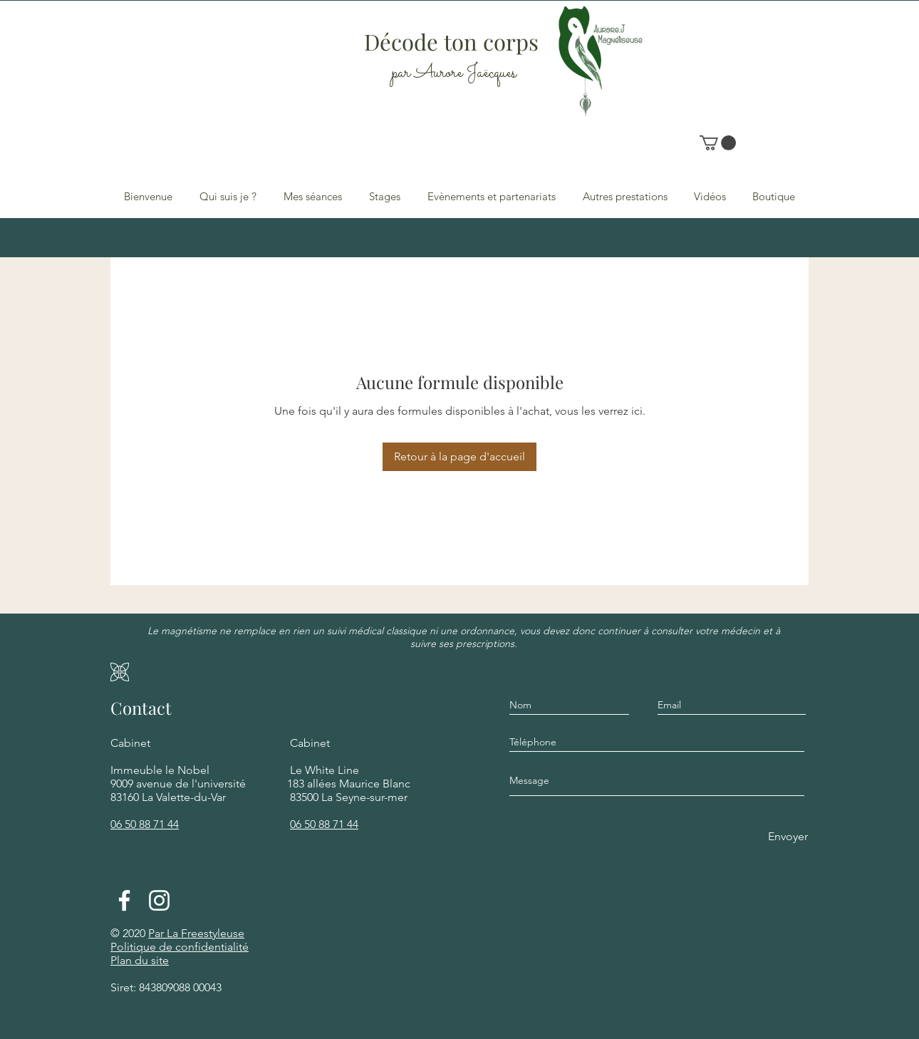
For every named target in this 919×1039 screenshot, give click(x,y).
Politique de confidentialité (179, 946)
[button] (718, 142)
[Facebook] (124, 900)
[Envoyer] (787, 837)
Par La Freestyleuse (196, 933)
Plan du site (139, 960)
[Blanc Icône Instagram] (159, 900)
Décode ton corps (454, 41)
